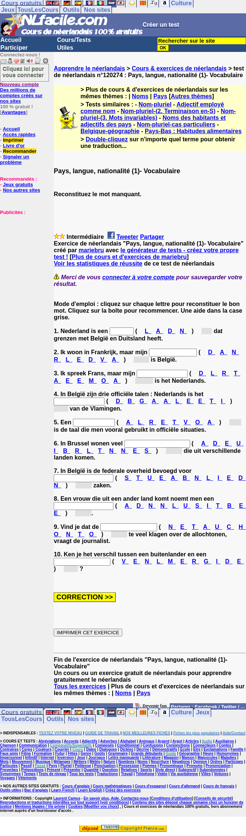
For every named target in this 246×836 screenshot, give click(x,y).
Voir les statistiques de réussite (98, 263)
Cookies (75, 806)
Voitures (221, 774)
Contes (225, 745)
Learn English (90, 790)
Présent (53, 770)
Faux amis (9, 753)
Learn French (62, 790)
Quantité (91, 770)
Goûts (99, 753)
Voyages (7, 778)
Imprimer (13, 140)
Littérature (151, 758)
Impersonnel (11, 758)
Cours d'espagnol (150, 786)
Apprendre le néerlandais (89, 68)
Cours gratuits (21, 713)
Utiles (65, 48)
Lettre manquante (123, 758)
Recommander (19, 151)
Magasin (171, 758)
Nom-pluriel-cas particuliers (176, 124)
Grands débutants (147, 753)
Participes (234, 762)
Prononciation (218, 766)
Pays (160, 96)
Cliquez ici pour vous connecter (23, 71)
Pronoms (194, 766)
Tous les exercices (80, 686)
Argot (177, 741)
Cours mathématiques (112, 786)
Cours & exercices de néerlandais (179, 68)
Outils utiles (10, 790)
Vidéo (162, 774)
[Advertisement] (22, 252)
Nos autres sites (21, 190)
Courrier (61, 749)
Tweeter (127, 237)
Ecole (185, 749)
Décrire (142, 749)
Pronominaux (171, 766)
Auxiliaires (224, 741)
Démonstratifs (164, 749)
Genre (85, 753)
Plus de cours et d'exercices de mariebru (129, 257)
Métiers (79, 762)
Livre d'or (14, 145)
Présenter (71, 770)
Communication (33, 745)
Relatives (129, 770)
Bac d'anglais (36, 790)
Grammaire (118, 753)
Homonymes (227, 753)
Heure (208, 753)
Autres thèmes (191, 96)
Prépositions (32, 770)
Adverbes (108, 741)
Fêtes (72, 753)
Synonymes (10, 774)
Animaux (146, 741)
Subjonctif (187, 770)
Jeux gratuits (18, 184)
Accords (71, 741)
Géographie (189, 753)
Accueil (10, 40)
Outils (71, 10)
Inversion (65, 758)
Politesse (83, 766)
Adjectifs (89, 741)
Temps (30, 774)
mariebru (91, 250)
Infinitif (31, 758)
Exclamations (215, 749)
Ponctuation (105, 766)
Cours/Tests (74, 40)
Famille (236, 749)
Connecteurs (204, 745)
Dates (91, 749)
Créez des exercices (123, 790)
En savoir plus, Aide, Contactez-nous (116, 798)
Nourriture (160, 762)
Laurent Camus (66, 798)
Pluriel (66, 766)
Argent (163, 741)
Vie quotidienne (184, 774)
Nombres (126, 762)
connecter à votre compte (138, 277)
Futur (60, 753)
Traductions (107, 774)
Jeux (7, 10)
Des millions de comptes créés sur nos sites (21, 93)
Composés (104, 745)
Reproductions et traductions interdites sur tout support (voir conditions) (64, 802)
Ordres (216, 762)
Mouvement (22, 762)
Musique (43, 762)
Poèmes (149, 766)
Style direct (165, 770)
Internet (47, 758)
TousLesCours (38, 10)
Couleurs (43, 749)
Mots (4, 762)
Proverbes (9, 770)
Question (110, 770)
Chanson (8, 745)
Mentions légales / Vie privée (40, 806)
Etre (196, 749)
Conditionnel (128, 745)
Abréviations (50, 741)
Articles (192, 741)
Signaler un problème (14, 159)
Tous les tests (81, 774)
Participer (14, 48)
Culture (181, 713)
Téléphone (145, 774)
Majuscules (207, 758)
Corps (26, 749)
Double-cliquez (107, 139)
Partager (152, 237)
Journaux (97, 758)
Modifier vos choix (101, 806)
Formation (43, 753)
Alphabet (128, 741)
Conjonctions (178, 745)
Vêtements (27, 778)
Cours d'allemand (184, 786)
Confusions (153, 745)
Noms (140, 96)
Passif (26, 766)
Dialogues (108, 749)
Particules (9, 766)
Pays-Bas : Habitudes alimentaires (193, 131)
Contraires (9, 749)
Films (26, 753)
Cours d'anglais (76, 786)
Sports (146, 770)
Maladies (228, 758)
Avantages (13, 112)
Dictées (126, 749)
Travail (127, 774)
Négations (181, 762)
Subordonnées (212, 770)
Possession (129, 766)
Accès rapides (19, 134)
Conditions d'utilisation (171, 798)
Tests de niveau (52, 774)
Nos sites (97, 10)
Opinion (200, 762)
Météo (95, 762)
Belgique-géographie (109, 131)
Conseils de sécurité (214, 798)
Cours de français (218, 786)
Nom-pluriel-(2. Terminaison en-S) (168, 111)
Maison (188, 758)
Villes (206, 774)
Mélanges (62, 762)
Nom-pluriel (155, 104)
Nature (109, 762)
